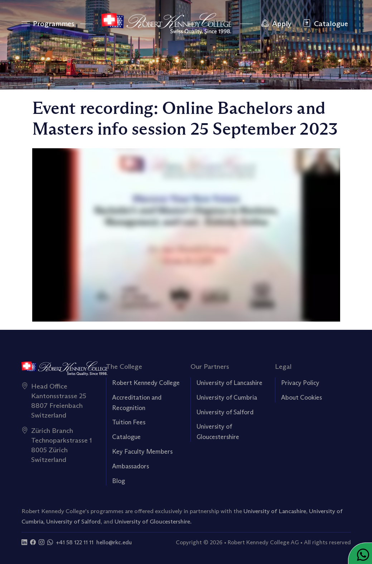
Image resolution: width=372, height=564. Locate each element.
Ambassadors (130, 466)
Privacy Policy (300, 383)
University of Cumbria (227, 397)
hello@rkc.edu (114, 542)
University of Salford (225, 412)
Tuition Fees (128, 422)
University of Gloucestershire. (153, 521)
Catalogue (126, 437)
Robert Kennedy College (146, 383)
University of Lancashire (229, 383)
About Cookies (301, 397)
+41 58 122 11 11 (74, 542)
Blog (118, 481)
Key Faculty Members (142, 451)
